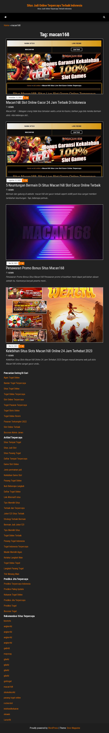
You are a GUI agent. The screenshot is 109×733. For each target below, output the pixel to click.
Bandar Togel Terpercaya (15, 383)
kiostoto (7, 621)
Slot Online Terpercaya (14, 399)
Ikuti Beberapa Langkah (14, 486)
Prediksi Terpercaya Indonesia (17, 583)
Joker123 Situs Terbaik (14, 513)
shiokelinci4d (9, 692)
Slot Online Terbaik (12, 427)
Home (6, 25)
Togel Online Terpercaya (14, 394)
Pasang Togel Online (13, 480)
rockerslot (8, 703)
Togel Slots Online (12, 410)
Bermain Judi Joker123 (14, 524)
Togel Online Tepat (12, 563)
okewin (7, 714)
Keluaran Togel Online (13, 594)
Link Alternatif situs (12, 497)
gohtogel (8, 681)
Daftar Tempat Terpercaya (15, 458)
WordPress (53, 728)
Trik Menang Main (11, 574)
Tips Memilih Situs (12, 502)
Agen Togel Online (12, 377)
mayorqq (8, 653)
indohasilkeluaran (11, 708)
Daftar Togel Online (12, 491)
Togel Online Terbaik (13, 535)
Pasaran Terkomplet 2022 (15, 421)
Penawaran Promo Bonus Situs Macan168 (35, 268)
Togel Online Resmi (12, 416)
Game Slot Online (11, 464)
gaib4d (7, 648)
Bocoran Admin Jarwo (13, 432)
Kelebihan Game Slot (13, 475)
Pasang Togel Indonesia (14, 541)
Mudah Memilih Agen (13, 552)
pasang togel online (12, 697)
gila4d (6, 659)
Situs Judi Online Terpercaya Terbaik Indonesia (54, 5)
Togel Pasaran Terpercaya (15, 405)
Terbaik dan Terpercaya (14, 508)
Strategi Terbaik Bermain (15, 519)
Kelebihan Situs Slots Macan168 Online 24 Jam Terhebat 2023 (49, 351)
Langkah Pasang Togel (14, 568)
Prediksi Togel (10, 605)
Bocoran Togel (10, 611)
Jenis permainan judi (13, 469)
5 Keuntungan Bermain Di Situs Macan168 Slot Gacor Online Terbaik (53, 185)
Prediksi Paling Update (14, 589)
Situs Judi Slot (10, 447)
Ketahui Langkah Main (13, 557)
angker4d (8, 626)
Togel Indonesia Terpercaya (16, 546)
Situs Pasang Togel (12, 453)
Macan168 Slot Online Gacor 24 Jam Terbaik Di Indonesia (46, 102)
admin (11, 107)
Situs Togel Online (11, 388)
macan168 (8, 686)
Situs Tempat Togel (12, 442)
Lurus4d (7, 719)
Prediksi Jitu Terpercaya (14, 600)
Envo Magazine (73, 728)
